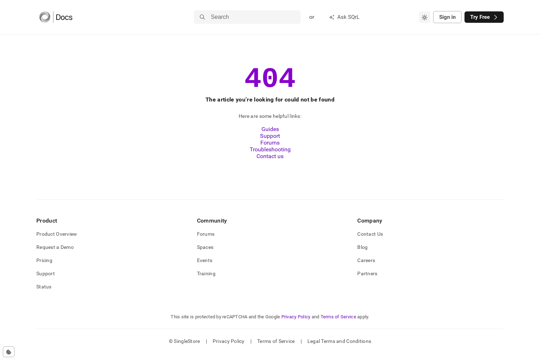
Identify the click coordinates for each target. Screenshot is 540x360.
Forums (270, 149)
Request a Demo (55, 253)
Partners (367, 280)
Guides (270, 135)
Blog (362, 253)
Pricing (44, 267)
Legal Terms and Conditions (339, 347)
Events (205, 267)
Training (206, 280)
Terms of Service (338, 323)
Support (270, 142)
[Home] (55, 17)
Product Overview (56, 240)
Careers (366, 267)
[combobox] (424, 17)
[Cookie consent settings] (9, 351)
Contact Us (370, 240)
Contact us (270, 162)
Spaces (205, 253)
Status (44, 293)
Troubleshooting (270, 155)
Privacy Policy (296, 323)
